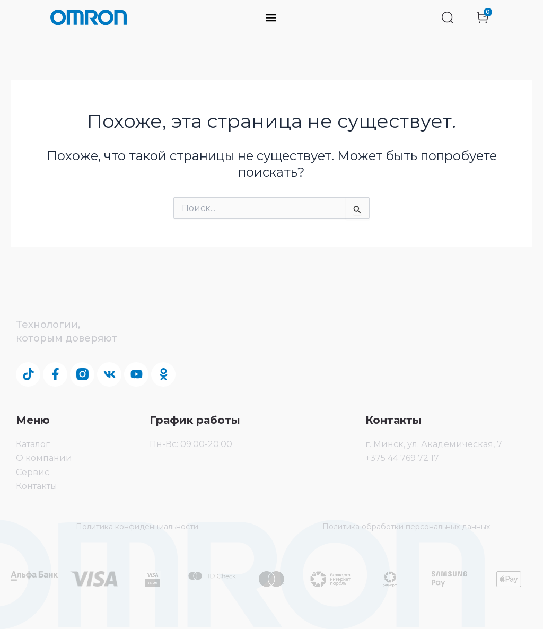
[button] (271, 18)
